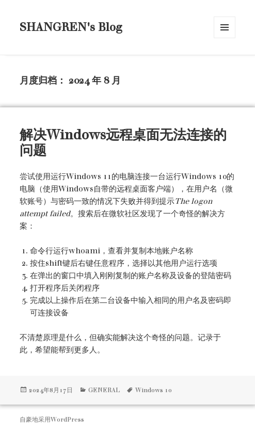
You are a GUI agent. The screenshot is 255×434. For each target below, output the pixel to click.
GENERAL (104, 390)
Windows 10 (153, 390)
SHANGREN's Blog (71, 27)
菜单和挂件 (224, 27)
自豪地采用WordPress (52, 419)
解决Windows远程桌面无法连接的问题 (123, 142)
